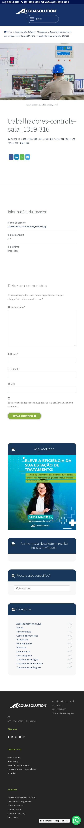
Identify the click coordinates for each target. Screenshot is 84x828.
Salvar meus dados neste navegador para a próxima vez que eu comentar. (40, 404)
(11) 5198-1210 (32, 1)
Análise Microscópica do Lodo (21, 797)
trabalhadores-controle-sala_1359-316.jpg (27, 226)
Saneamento (23, 651)
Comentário (18, 306)
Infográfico (22, 639)
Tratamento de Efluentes (29, 663)
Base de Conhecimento (18, 765)
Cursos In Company (17, 813)
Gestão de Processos (27, 635)
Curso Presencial (16, 805)
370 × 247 (13, 143)
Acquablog (13, 761)
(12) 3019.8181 (11, 1)
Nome (14, 354)
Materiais (12, 773)
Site (13, 383)
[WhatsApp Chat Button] (76, 820)
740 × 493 (24, 143)
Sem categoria (24, 655)
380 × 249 (49, 139)
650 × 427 (59, 139)
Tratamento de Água (27, 659)
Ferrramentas (23, 631)
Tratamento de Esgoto (28, 667)
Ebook (19, 627)
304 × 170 (70, 139)
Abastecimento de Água (28, 623)
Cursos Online (14, 809)
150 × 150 (27, 139)
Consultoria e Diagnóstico (20, 801)
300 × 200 (38, 139)
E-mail (15, 368)
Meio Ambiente (24, 643)
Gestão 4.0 (13, 817)
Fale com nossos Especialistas (22, 769)
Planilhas (21, 647)
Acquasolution (14, 757)
